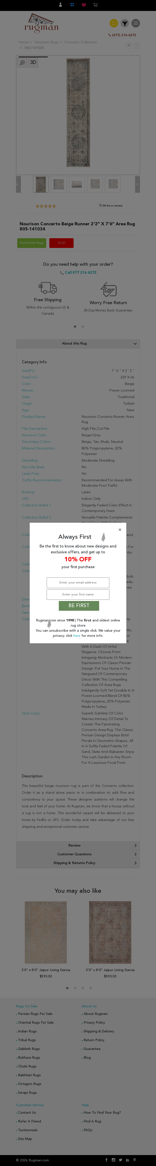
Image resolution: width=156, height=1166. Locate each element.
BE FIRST (79, 605)
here (77, 636)
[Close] (78, 530)
